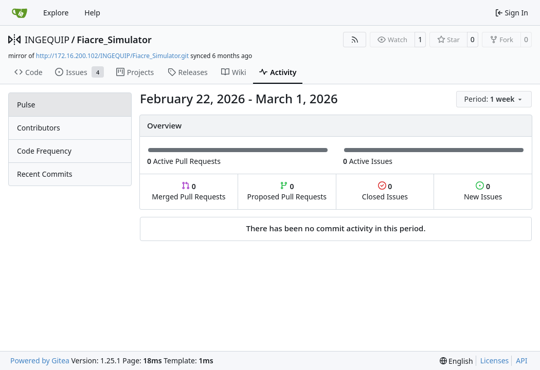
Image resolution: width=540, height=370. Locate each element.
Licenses (494, 360)
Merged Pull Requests (188, 191)
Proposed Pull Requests (287, 191)
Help (92, 12)
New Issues (483, 191)
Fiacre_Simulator (114, 39)
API (521, 360)
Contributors (38, 128)
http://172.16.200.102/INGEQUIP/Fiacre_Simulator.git (112, 55)
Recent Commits (44, 174)
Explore (55, 12)
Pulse (26, 104)
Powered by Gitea (39, 360)
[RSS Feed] (355, 39)
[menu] (494, 99)
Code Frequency (44, 151)
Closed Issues (385, 191)
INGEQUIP (47, 39)
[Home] (19, 13)
